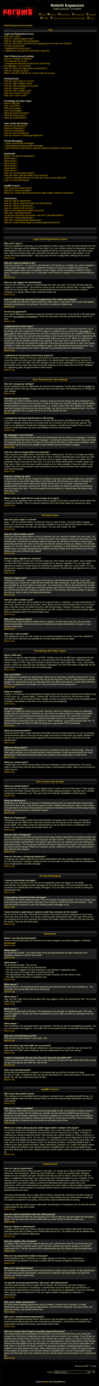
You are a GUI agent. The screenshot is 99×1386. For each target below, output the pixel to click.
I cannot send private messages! (19, 143)
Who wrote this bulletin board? (18, 188)
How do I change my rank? (16, 71)
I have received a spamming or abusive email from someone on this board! (38, 148)
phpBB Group (82, 1096)
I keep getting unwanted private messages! (23, 146)
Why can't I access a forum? (17, 93)
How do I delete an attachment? (18, 205)
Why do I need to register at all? (18, 39)
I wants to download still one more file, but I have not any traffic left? (35, 178)
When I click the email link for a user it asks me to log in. (29, 73)
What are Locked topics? (15, 118)
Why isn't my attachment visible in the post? (24, 210)
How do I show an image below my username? (25, 68)
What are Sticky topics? (15, 115)
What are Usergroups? (14, 130)
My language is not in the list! (17, 66)
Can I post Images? (13, 110)
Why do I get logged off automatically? (21, 41)
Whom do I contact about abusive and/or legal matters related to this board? (39, 193)
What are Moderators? (14, 128)
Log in (91, 18)
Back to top (9, 258)
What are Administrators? (15, 126)
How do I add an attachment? (17, 201)
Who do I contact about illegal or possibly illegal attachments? (32, 222)
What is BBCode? (12, 103)
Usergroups (78, 15)
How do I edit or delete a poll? (18, 90)
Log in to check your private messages (67, 18)
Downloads (10, 943)
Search (51, 15)
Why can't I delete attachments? (18, 218)
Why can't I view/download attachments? (22, 220)
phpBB (45, 1382)
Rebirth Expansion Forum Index (18, 25)
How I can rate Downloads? (17, 180)
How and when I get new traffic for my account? (26, 175)
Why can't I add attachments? (17, 213)
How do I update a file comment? (19, 208)
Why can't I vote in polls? (15, 95)
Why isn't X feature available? (17, 190)
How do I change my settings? (18, 58)
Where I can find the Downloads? (19, 156)
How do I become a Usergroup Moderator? (23, 135)
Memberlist (64, 15)
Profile (44, 18)
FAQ (42, 15)
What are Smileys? (13, 108)
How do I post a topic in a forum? (19, 81)
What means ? (11, 158)
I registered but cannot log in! (17, 48)
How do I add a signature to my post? (21, 86)
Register (91, 15)
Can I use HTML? (12, 106)
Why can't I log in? (12, 36)
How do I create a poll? (14, 88)
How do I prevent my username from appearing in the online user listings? (38, 43)
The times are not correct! (16, 61)
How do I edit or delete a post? (18, 83)
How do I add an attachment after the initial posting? (28, 203)
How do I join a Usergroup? (16, 133)
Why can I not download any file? (19, 173)
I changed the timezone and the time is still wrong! (27, 63)
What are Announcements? (16, 113)
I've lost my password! (14, 46)
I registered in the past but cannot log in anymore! (27, 51)
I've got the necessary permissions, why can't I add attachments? (33, 215)
